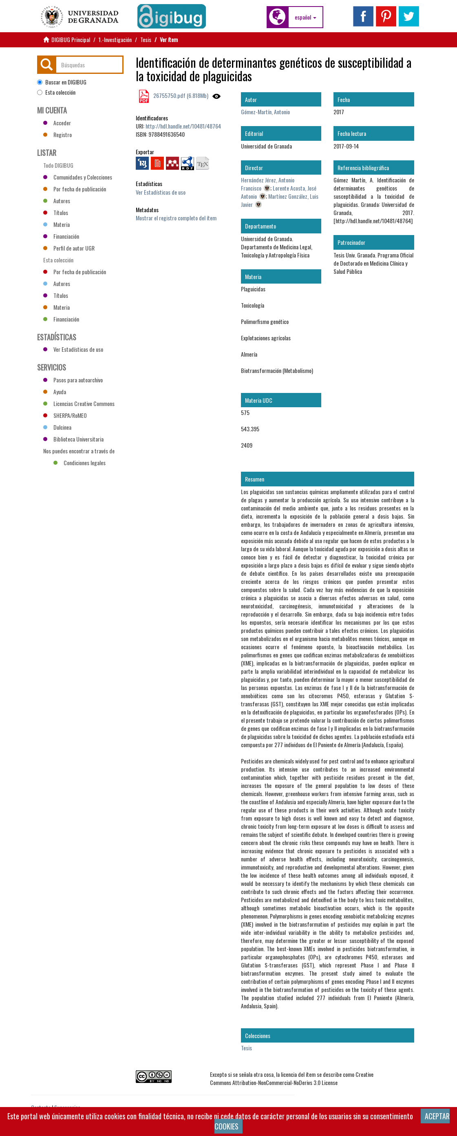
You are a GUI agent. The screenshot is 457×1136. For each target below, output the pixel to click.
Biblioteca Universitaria (73, 439)
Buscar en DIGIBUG (61, 82)
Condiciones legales (79, 462)
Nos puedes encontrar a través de (79, 451)
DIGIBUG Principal (70, 39)
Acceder (57, 122)
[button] (305, 17)
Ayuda (54, 391)
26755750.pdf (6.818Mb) (180, 95)
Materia (56, 224)
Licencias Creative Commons (79, 403)
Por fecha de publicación (74, 188)
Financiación (61, 236)
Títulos (55, 212)
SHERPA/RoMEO (65, 415)
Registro (57, 134)
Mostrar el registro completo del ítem (176, 217)
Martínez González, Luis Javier (279, 200)
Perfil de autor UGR (69, 248)
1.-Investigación (115, 39)
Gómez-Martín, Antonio (265, 111)
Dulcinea (57, 427)
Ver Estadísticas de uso (160, 192)
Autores (56, 200)
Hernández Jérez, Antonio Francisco (267, 183)
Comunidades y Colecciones (77, 177)
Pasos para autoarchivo (73, 379)
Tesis (145, 39)
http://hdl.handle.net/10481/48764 (183, 126)
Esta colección (56, 92)
